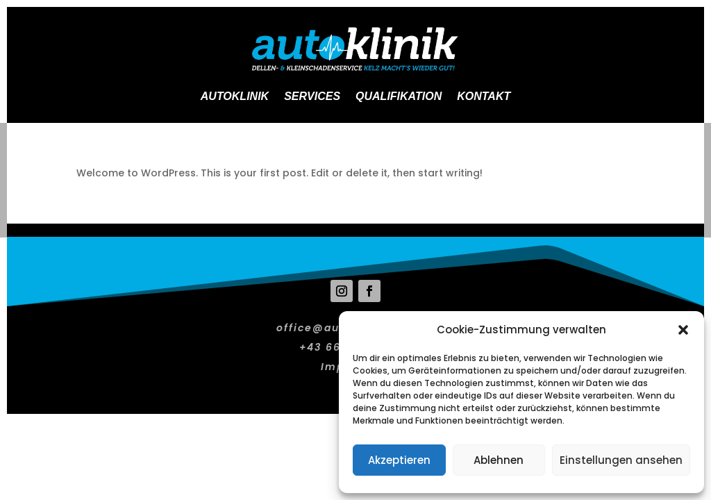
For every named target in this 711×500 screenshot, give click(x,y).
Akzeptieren (399, 460)
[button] (683, 330)
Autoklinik (235, 96)
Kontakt (483, 96)
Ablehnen (499, 460)
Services (312, 96)
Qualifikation (399, 96)
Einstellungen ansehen (621, 460)
